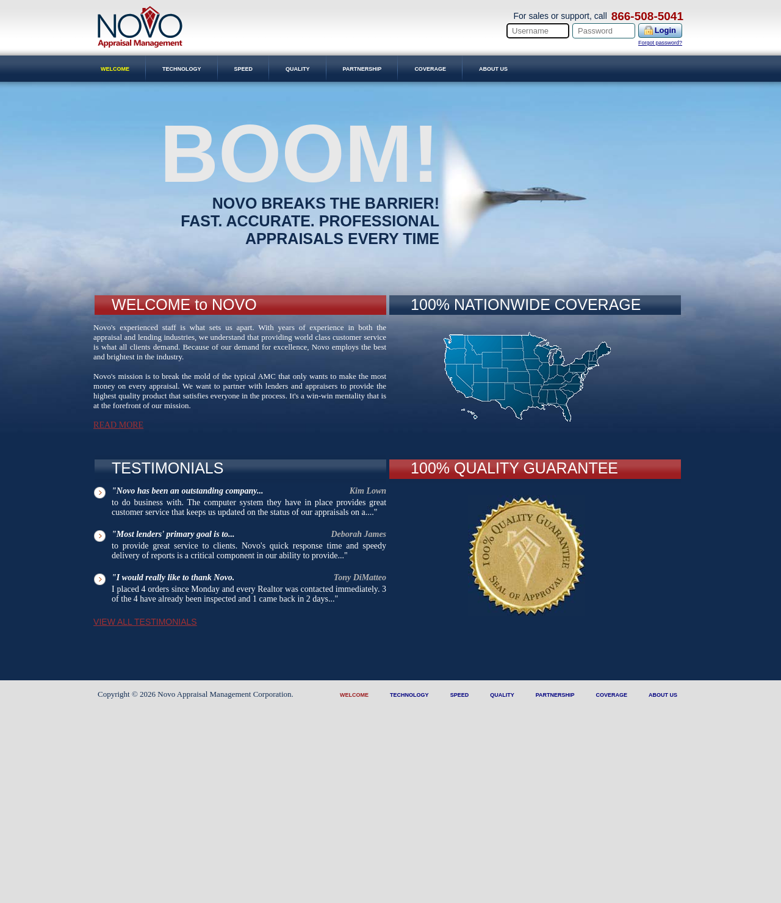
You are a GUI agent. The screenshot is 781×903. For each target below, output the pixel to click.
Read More (118, 425)
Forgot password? (660, 43)
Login (665, 30)
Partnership (362, 69)
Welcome (115, 69)
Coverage (430, 69)
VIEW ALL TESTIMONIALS (145, 622)
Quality (298, 69)
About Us (493, 69)
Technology (181, 69)
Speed (243, 69)
